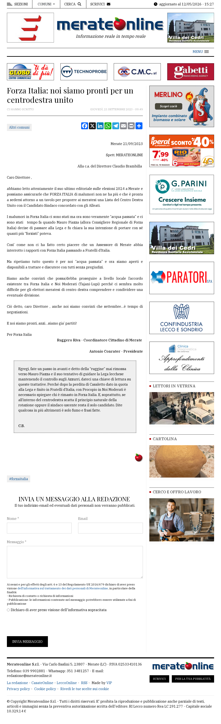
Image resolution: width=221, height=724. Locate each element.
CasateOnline (42, 683)
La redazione (17, 683)
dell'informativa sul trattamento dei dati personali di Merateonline (62, 588)
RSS (84, 683)
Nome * (13, 518)
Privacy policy (18, 689)
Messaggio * (16, 542)
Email (83, 518)
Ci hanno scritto (20, 109)
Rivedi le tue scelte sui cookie (84, 689)
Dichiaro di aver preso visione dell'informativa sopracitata (59, 610)
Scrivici (159, 679)
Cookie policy (45, 689)
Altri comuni (19, 127)
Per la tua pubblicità (193, 679)
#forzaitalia (18, 479)
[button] (201, 51)
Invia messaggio (27, 641)
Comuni (45, 4)
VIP (109, 683)
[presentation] (40, 624)
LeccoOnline (67, 683)
